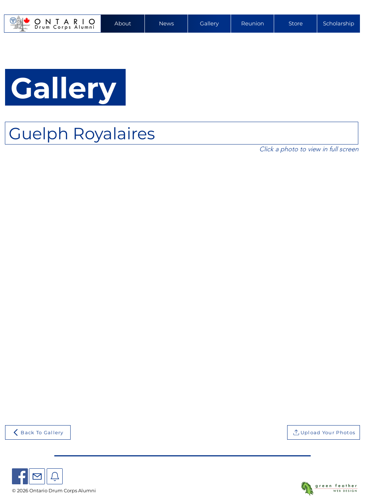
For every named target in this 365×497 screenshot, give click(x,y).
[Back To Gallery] (38, 432)
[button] (252, 24)
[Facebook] (20, 476)
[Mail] (37, 476)
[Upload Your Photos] (323, 432)
